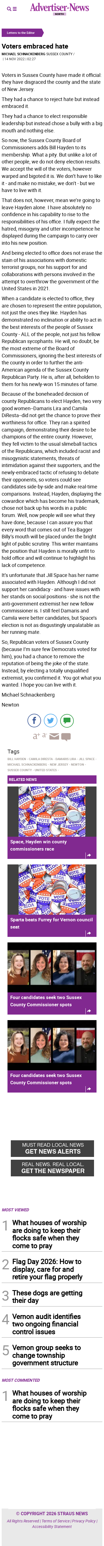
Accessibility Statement (52, 1526)
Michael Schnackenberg (23, 54)
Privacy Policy (84, 1521)
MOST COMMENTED (21, 1380)
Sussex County (59, 54)
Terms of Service (56, 1521)
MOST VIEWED (15, 1209)
